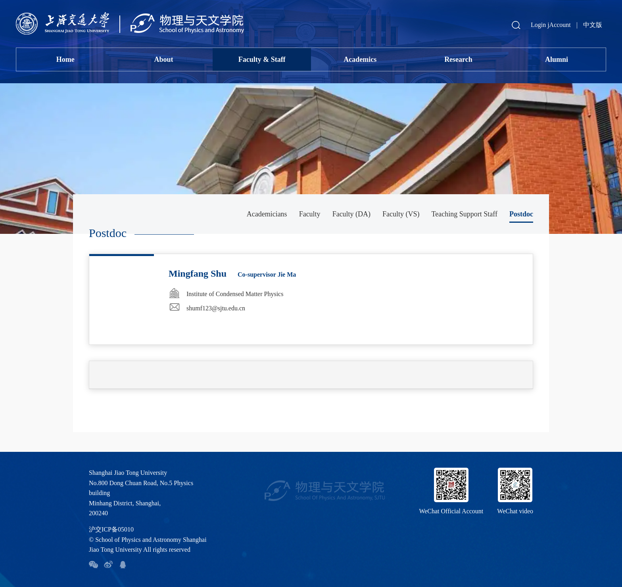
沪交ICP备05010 (111, 529)
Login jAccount (551, 24)
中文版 (592, 24)
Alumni (556, 59)
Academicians (267, 214)
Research (458, 59)
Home (65, 59)
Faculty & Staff (262, 59)
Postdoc (521, 214)
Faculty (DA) (351, 214)
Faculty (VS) (401, 214)
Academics (360, 59)
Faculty (310, 214)
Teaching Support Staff (464, 214)
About (163, 59)
